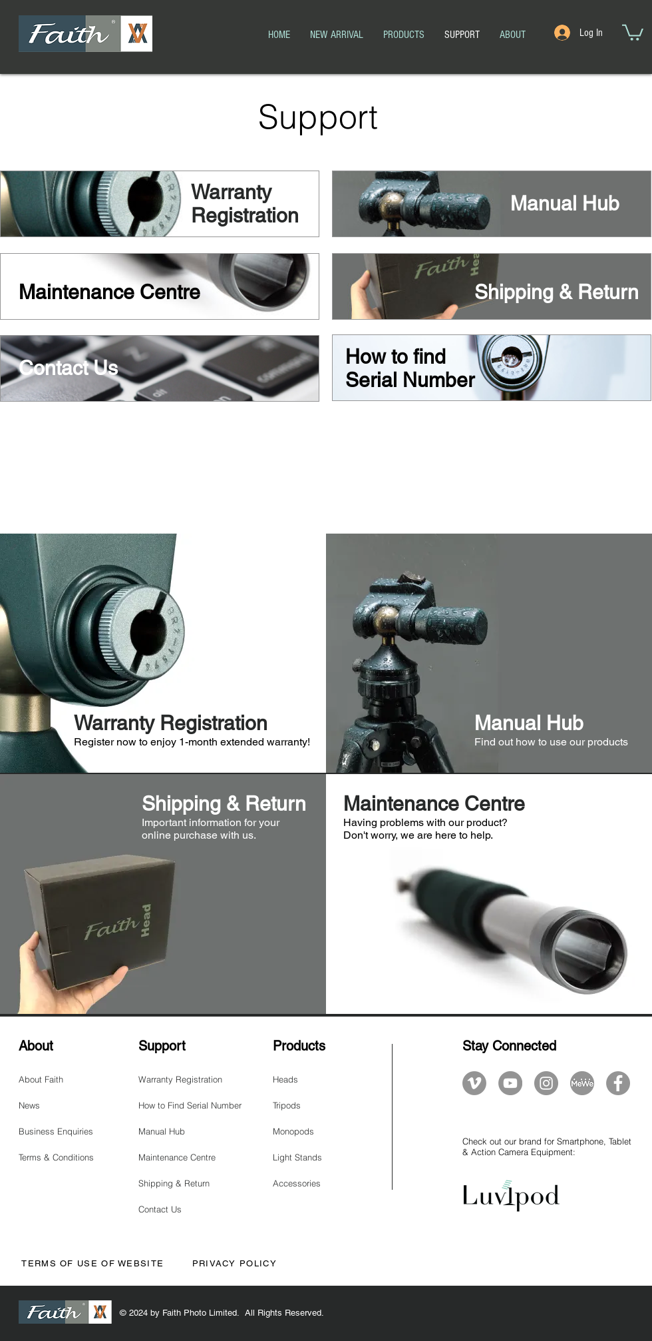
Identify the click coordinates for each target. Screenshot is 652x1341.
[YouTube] (510, 1083)
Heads (285, 1079)
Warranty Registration (180, 1079)
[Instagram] (546, 1083)
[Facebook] (618, 1083)
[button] (632, 32)
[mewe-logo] (582, 1083)
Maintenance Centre (177, 1157)
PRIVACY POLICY (234, 1263)
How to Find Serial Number (190, 1105)
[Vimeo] (474, 1083)
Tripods (287, 1105)
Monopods (293, 1131)
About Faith (41, 1079)
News (29, 1105)
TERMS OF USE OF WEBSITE (91, 1263)
